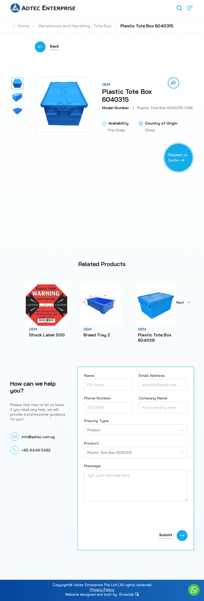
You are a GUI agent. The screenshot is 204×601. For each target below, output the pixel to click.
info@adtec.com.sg (38, 436)
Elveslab (129, 594)
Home (20, 25)
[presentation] (124, 517)
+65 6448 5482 (36, 450)
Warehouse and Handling (64, 25)
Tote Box (102, 25)
